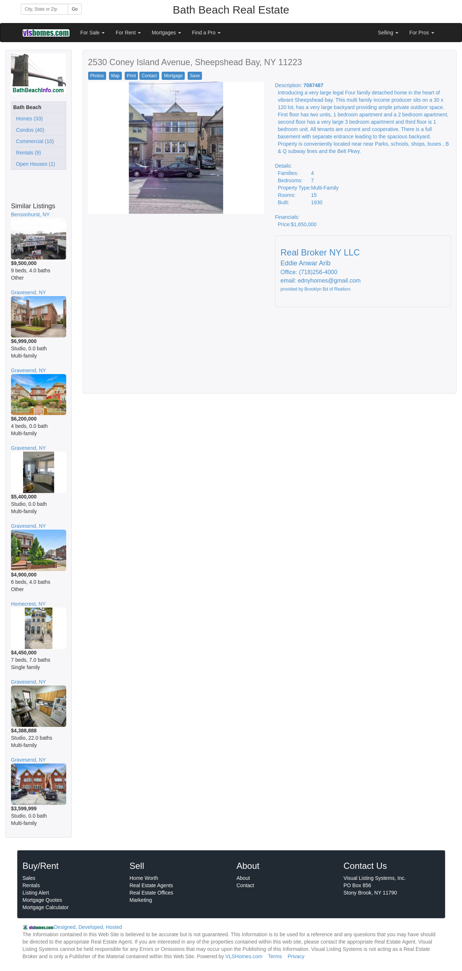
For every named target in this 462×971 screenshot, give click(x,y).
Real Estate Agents (151, 885)
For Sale (92, 33)
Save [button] (195, 75)
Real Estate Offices (151, 893)
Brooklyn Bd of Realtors (327, 289)
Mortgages (166, 33)
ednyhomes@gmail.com (329, 280)
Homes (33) (28, 119)
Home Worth (143, 878)
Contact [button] (149, 75)
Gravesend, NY (28, 292)
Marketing (140, 900)
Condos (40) (28, 130)
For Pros (421, 33)
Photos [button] (97, 75)
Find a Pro (206, 33)
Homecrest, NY (28, 604)
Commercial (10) (33, 141)
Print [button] (131, 75)
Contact (245, 885)
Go (75, 9)
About (243, 878)
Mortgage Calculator (46, 907)
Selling (388, 33)
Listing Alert (36, 893)
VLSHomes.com (243, 956)
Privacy (296, 956)
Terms (275, 956)
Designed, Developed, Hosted (88, 927)
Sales (29, 878)
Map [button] (115, 75)
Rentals (31, 885)
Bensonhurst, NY (30, 214)
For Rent (128, 33)
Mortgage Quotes (42, 900)
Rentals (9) (27, 153)
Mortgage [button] (173, 75)
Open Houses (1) (34, 164)
